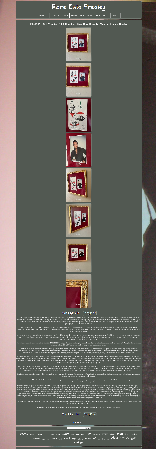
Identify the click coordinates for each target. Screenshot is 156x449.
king (83, 434)
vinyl (67, 438)
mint (120, 433)
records (43, 439)
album (112, 434)
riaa (77, 434)
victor (39, 434)
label (127, 434)
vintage (78, 442)
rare (65, 433)
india (72, 434)
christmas (46, 434)
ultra (99, 439)
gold (133, 438)
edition (23, 439)
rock (60, 439)
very (89, 433)
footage (32, 434)
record (24, 433)
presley (124, 438)
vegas (58, 434)
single (52, 434)
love (103, 439)
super (48, 439)
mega (74, 439)
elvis (114, 438)
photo (54, 438)
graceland (96, 434)
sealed (134, 434)
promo (105, 434)
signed (80, 439)
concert (36, 438)
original (90, 438)
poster (108, 439)
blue (29, 439)
